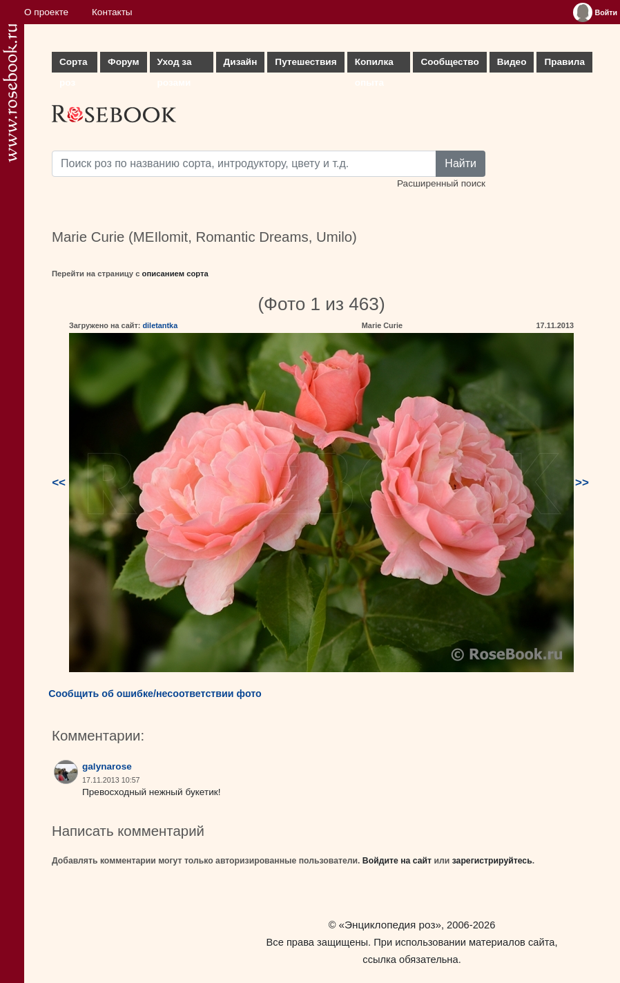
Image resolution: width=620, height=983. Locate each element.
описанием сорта (175, 273)
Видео (512, 62)
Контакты (112, 12)
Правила (564, 62)
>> (582, 482)
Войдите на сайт (397, 861)
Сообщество (449, 62)
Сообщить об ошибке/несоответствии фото (155, 693)
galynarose (107, 766)
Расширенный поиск (441, 183)
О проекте (46, 12)
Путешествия (305, 62)
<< (59, 482)
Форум (123, 62)
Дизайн (241, 62)
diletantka (159, 325)
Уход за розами (174, 65)
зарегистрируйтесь (492, 861)
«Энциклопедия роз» (390, 924)
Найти (460, 163)
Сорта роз (73, 65)
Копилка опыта (374, 65)
